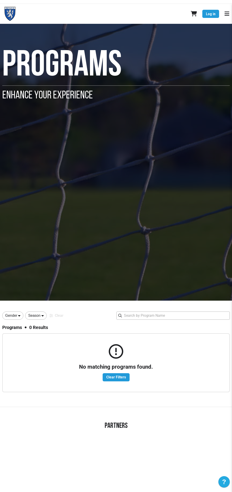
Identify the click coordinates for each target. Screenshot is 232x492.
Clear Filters (116, 377)
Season (34, 315)
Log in (210, 14)
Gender (11, 315)
